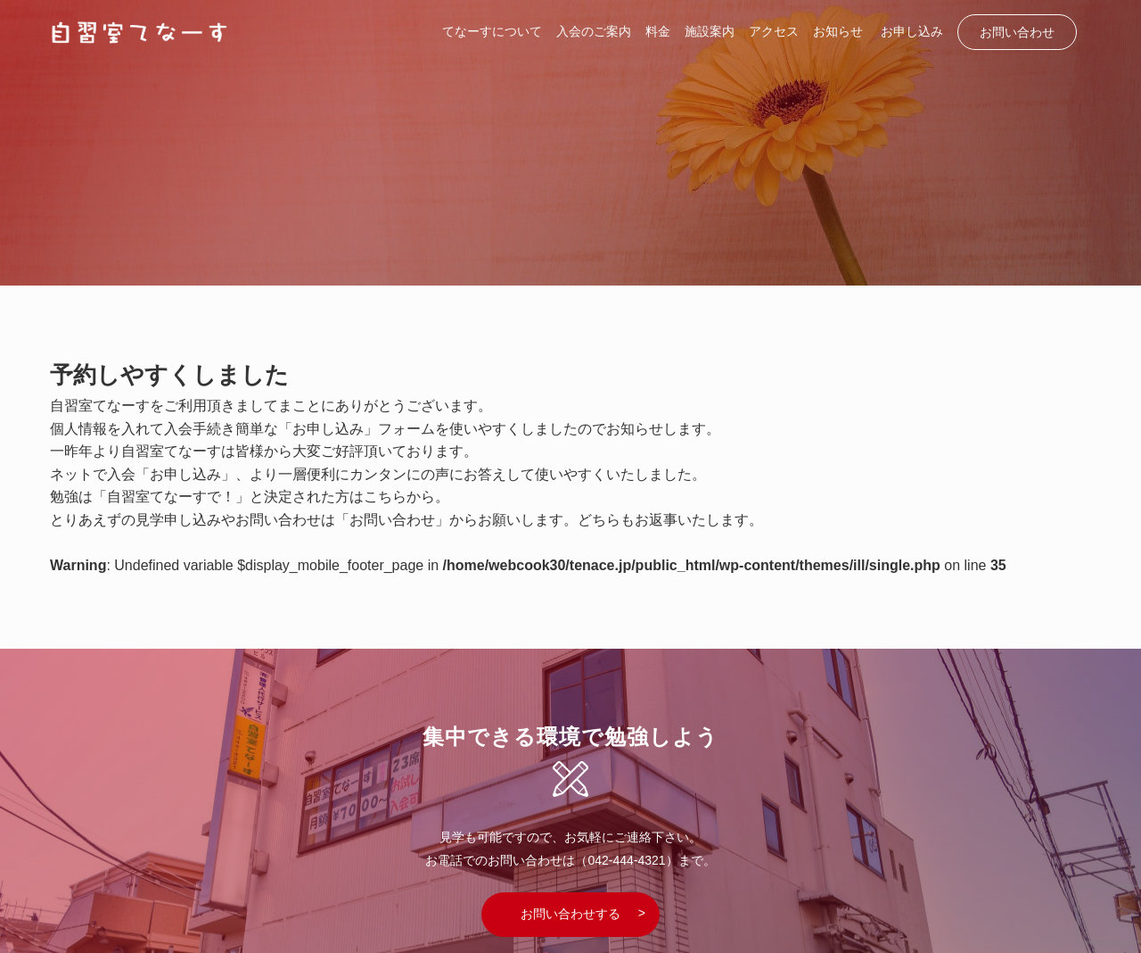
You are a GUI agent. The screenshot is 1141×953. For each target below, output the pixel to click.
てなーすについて (492, 31)
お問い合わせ (1017, 32)
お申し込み (912, 31)
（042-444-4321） (626, 860)
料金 (657, 31)
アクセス (774, 31)
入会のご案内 (593, 31)
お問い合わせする (570, 914)
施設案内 (710, 31)
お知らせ (838, 31)
